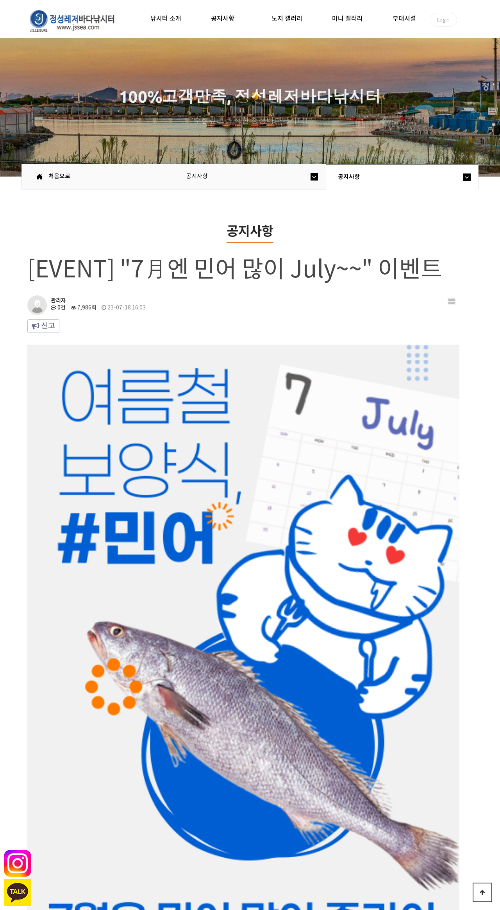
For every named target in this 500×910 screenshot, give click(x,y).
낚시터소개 (81, 845)
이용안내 (151, 845)
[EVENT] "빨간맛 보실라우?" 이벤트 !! (172, 680)
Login (443, 19)
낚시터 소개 (165, 18)
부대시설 (404, 18)
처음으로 (59, 176)
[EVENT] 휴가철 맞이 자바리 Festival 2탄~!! (181, 655)
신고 (43, 326)
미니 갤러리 (347, 18)
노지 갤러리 (286, 18)
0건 (58, 308)
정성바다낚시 (77, 20)
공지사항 (222, 18)
